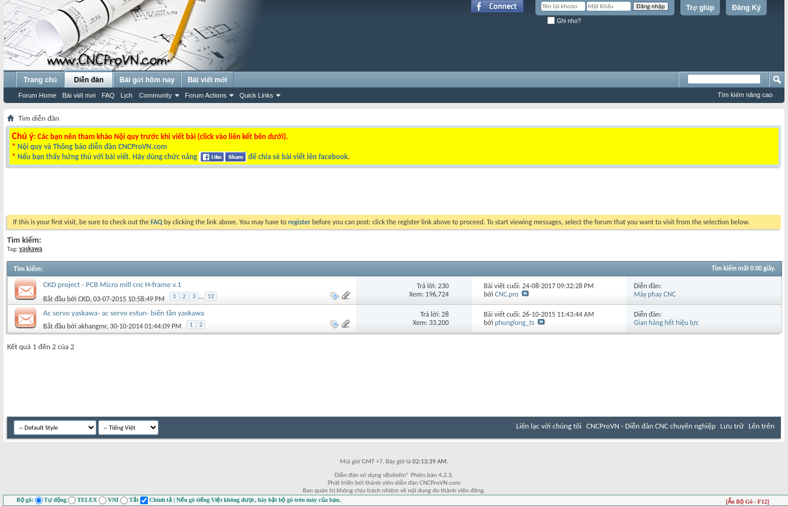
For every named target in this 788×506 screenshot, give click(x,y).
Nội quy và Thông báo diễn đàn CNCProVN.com (92, 146)
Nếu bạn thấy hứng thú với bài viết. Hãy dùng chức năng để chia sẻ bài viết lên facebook (182, 156)
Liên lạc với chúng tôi (549, 425)
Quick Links (256, 95)
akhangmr (92, 326)
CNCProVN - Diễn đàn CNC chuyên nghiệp (651, 425)
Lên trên (761, 425)
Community (155, 95)
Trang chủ (40, 80)
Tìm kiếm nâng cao (745, 94)
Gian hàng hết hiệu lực (666, 322)
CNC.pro (507, 294)
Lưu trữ (732, 425)
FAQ (108, 95)
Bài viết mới (78, 95)
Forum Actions (206, 95)
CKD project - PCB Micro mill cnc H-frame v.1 (112, 284)
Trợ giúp (700, 8)
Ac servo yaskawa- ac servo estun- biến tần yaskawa (123, 312)
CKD (84, 299)
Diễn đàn (89, 80)
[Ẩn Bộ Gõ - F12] (747, 501)
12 (211, 296)
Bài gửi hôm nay (147, 80)
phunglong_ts (515, 322)
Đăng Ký (746, 8)
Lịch (127, 95)
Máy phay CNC (655, 294)
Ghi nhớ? (564, 21)
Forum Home (37, 95)
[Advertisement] (244, 194)
